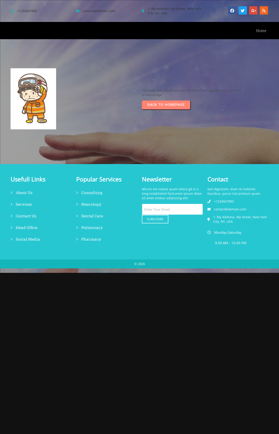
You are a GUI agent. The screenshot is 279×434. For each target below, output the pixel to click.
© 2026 (139, 264)
